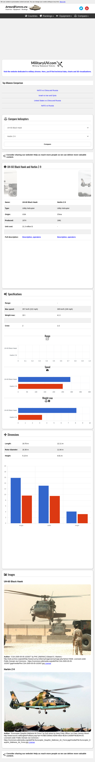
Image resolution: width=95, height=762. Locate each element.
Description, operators (31, 237)
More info (62, 1)
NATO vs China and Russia (47, 90)
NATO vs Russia (47, 106)
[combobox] (47, 128)
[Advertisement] (47, 40)
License (48, 663)
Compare (47, 144)
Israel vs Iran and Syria (47, 96)
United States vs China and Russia (47, 101)
